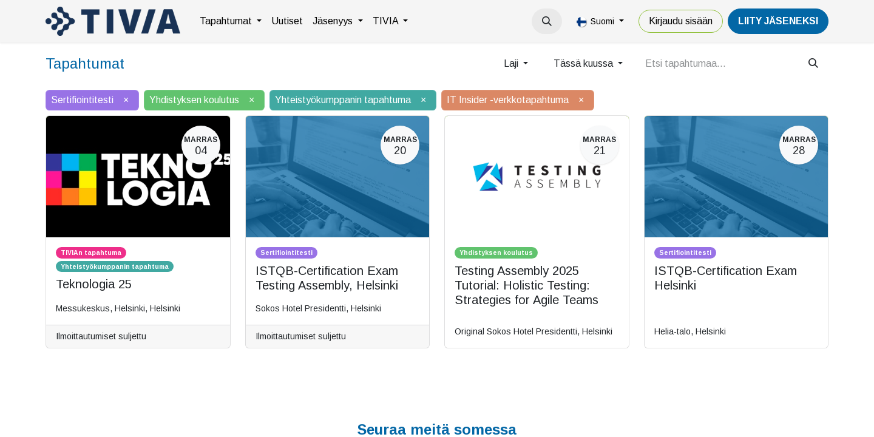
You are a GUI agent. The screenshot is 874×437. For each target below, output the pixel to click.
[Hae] (813, 63)
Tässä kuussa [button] (584, 63)
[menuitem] (230, 21)
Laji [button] (512, 63)
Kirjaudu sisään (681, 21)
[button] (547, 21)
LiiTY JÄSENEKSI (778, 21)
